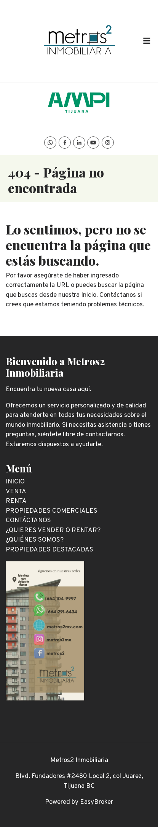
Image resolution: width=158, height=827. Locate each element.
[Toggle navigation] (146, 41)
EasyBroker (96, 802)
